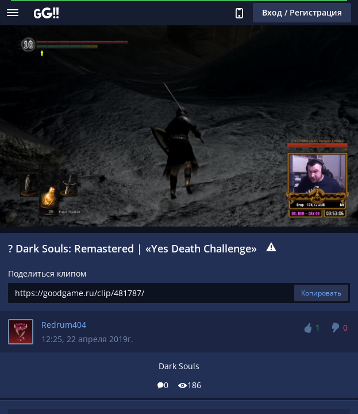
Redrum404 (63, 324)
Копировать (321, 293)
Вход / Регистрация (302, 12)
